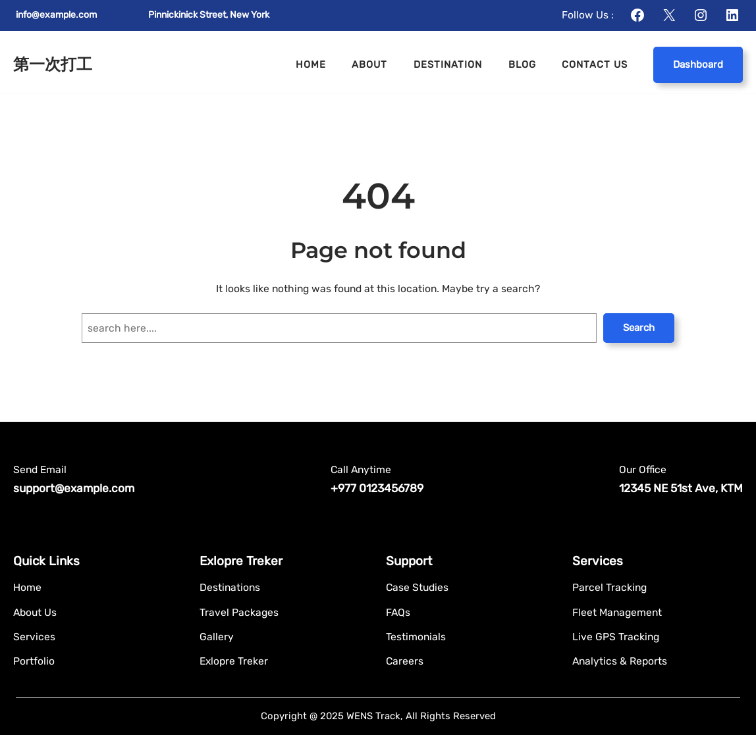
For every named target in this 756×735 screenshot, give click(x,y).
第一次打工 (52, 64)
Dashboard (698, 64)
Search (639, 328)
